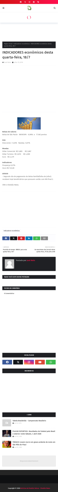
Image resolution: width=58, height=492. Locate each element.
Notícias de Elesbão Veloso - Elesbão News (35, 488)
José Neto (7, 62)
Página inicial (8, 44)
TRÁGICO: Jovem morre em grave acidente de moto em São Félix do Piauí (34, 443)
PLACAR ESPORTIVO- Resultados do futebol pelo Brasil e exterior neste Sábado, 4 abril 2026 (34, 432)
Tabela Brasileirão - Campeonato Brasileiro (29, 421)
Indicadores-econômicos (22, 44)
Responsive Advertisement (29, 461)
